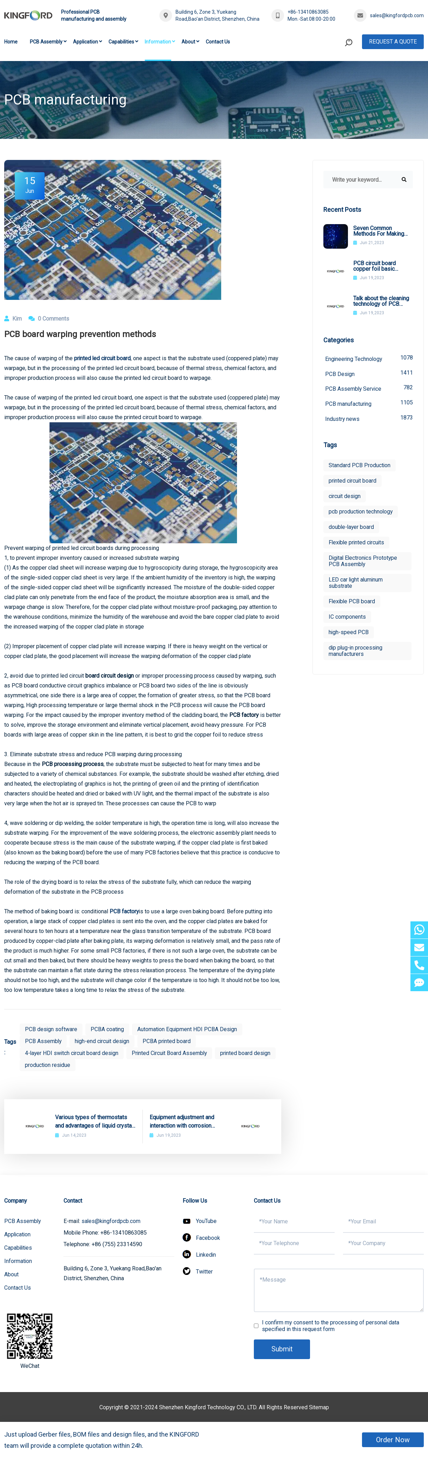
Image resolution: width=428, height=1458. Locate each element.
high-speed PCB (349, 633)
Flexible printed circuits (357, 543)
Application (85, 42)
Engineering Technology (369, 358)
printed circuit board (353, 481)
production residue (112, 1065)
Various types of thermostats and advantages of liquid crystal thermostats (94, 1122)
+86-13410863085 (308, 12)
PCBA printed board (169, 1041)
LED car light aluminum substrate (356, 583)
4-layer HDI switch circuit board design (72, 1053)
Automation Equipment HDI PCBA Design (188, 1029)
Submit (282, 1349)
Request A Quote (393, 41)
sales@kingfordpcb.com (397, 15)
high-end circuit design (103, 1041)
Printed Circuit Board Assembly (172, 1053)
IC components (347, 617)
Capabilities (121, 42)
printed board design (50, 1065)
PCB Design (369, 373)
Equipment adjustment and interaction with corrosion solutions (182, 1122)
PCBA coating (108, 1029)
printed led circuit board (103, 358)
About (188, 42)
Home (11, 42)
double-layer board (352, 527)
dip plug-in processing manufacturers (356, 651)
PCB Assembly (46, 42)
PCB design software (51, 1029)
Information (158, 42)
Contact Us (218, 42)
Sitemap (319, 1407)
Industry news (369, 419)
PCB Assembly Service (369, 388)
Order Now (393, 1440)
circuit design (345, 496)
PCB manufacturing (369, 403)
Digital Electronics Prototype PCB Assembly (364, 561)
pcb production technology (361, 512)
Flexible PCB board (352, 602)
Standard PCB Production (360, 466)
